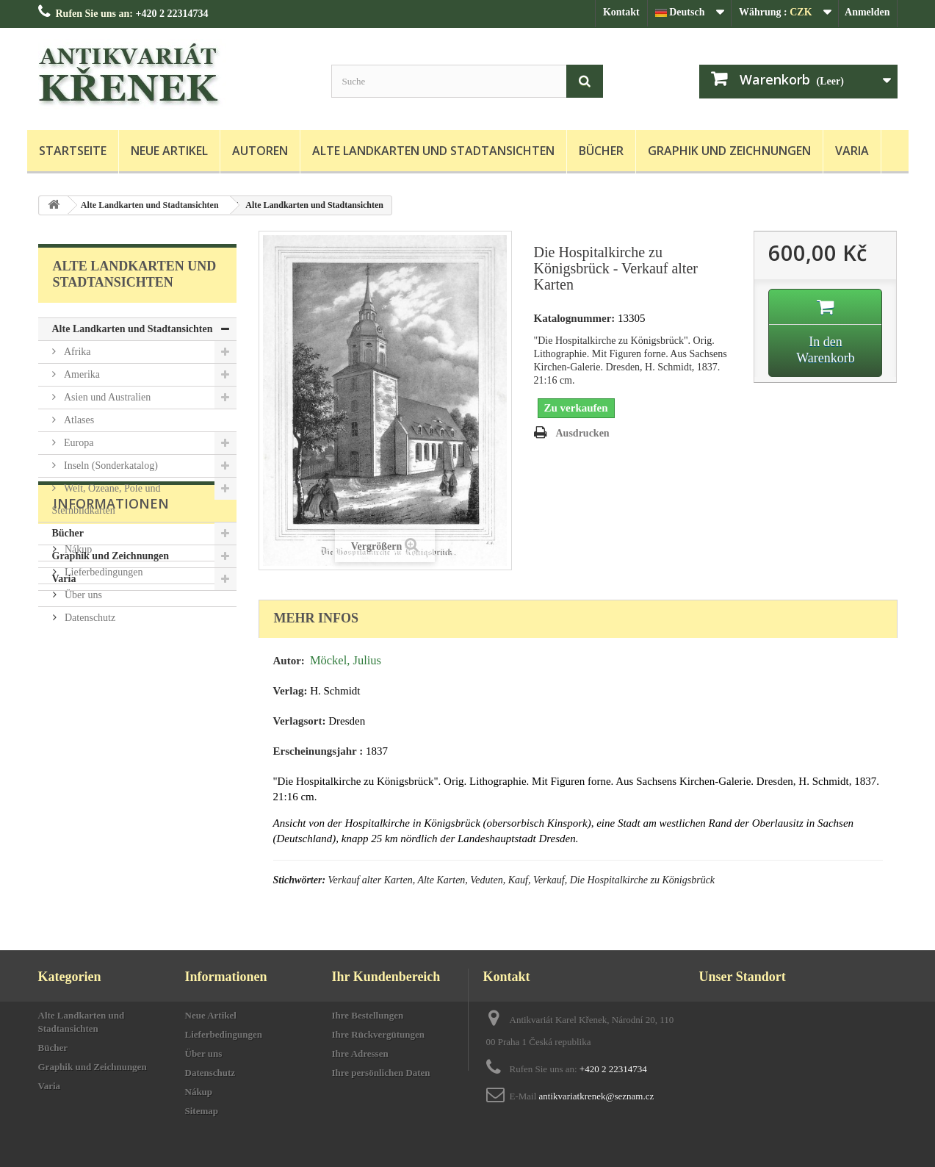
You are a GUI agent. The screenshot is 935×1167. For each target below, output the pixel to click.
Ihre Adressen (360, 1053)
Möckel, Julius (345, 660)
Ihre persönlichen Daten (381, 1072)
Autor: (289, 661)
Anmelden (867, 12)
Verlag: (290, 691)
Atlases (78, 419)
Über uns (82, 720)
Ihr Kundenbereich (386, 976)
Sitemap (202, 1110)
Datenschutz (89, 743)
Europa (78, 442)
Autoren (260, 151)
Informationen (111, 635)
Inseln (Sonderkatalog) (110, 465)
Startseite (73, 151)
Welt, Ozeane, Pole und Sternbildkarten (106, 499)
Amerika (81, 374)
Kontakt (621, 12)
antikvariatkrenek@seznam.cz (596, 1096)
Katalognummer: (574, 318)
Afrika (76, 351)
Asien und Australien (106, 397)
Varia (852, 151)
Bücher (601, 151)
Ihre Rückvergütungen (378, 1034)
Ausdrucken (583, 433)
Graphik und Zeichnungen (729, 151)
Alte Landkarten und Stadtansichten (433, 151)
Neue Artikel (169, 151)
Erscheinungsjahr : (318, 751)
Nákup (77, 675)
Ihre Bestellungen (368, 1015)
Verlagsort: (299, 721)
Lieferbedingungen (102, 697)
